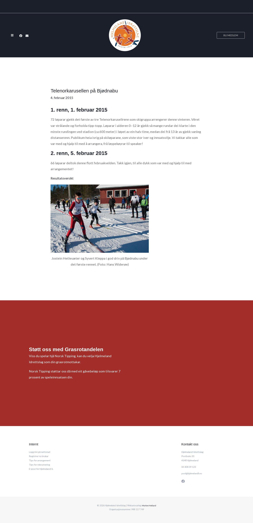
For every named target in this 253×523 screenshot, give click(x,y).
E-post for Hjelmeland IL (41, 468)
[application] (171, 7)
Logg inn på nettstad (39, 452)
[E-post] (27, 35)
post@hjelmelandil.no (192, 473)
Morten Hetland (149, 505)
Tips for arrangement (40, 460)
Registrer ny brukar (38, 456)
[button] (231, 35)
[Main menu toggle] (12, 35)
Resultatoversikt (63, 178)
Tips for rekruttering (39, 464)
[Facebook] (20, 35)
